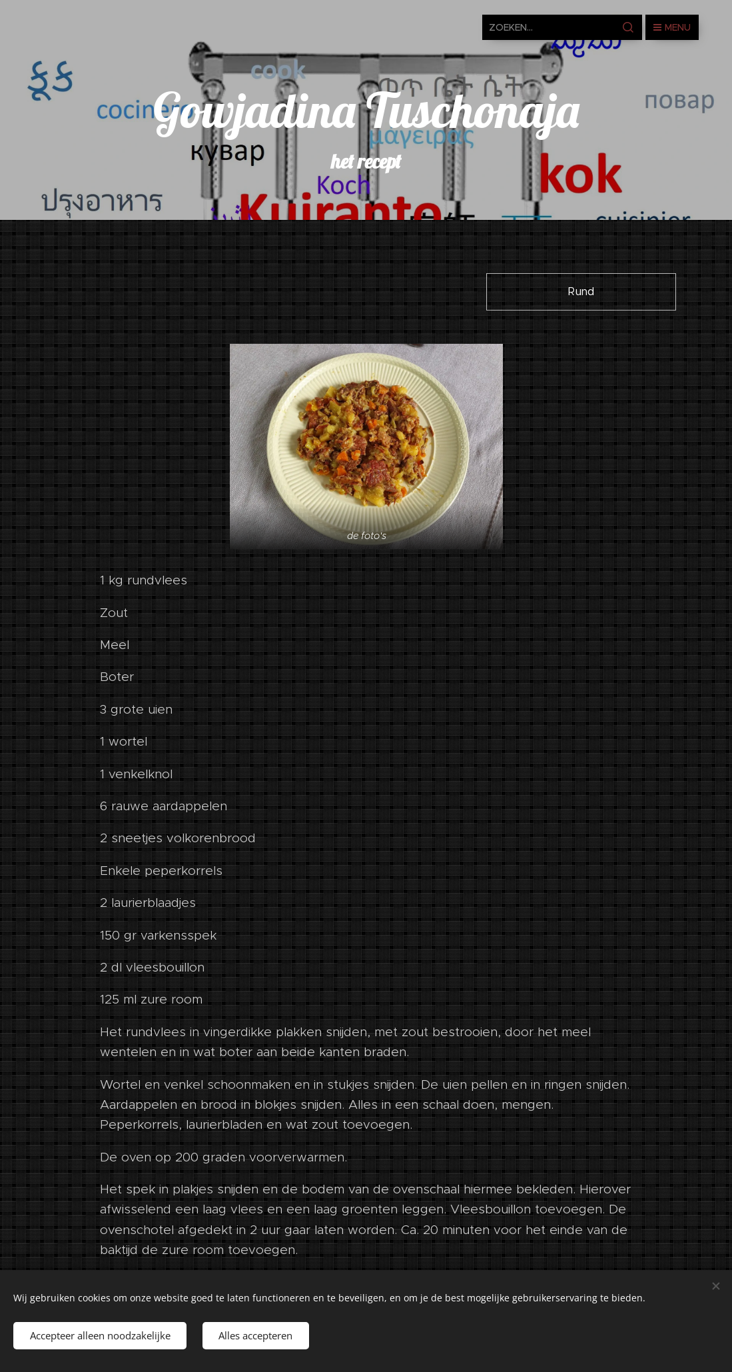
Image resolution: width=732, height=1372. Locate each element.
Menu (672, 27)
